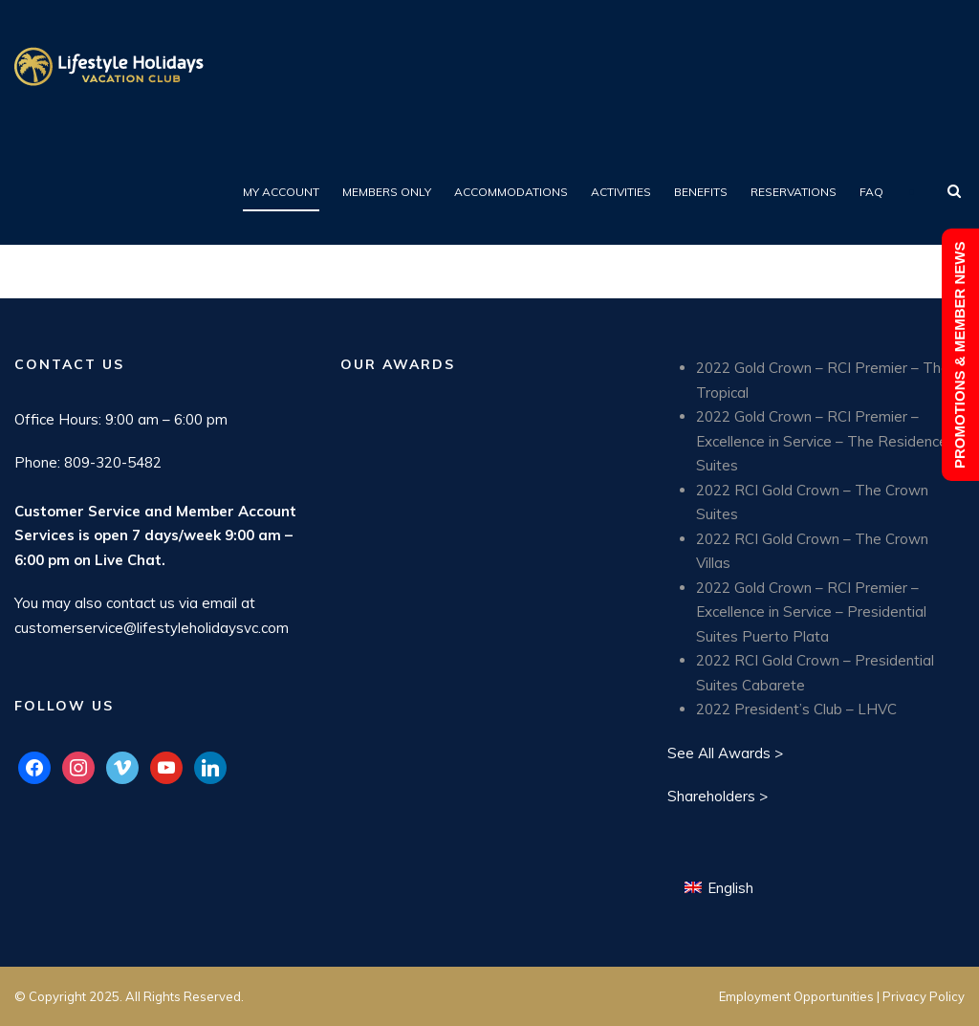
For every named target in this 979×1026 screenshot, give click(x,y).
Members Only (386, 192)
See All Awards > (725, 753)
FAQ (871, 192)
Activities (621, 192)
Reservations (794, 192)
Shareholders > (717, 796)
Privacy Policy (923, 996)
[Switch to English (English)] (719, 887)
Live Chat (128, 560)
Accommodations (511, 192)
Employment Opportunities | (800, 996)
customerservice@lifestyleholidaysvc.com (151, 628)
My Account (281, 192)
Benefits (701, 192)
